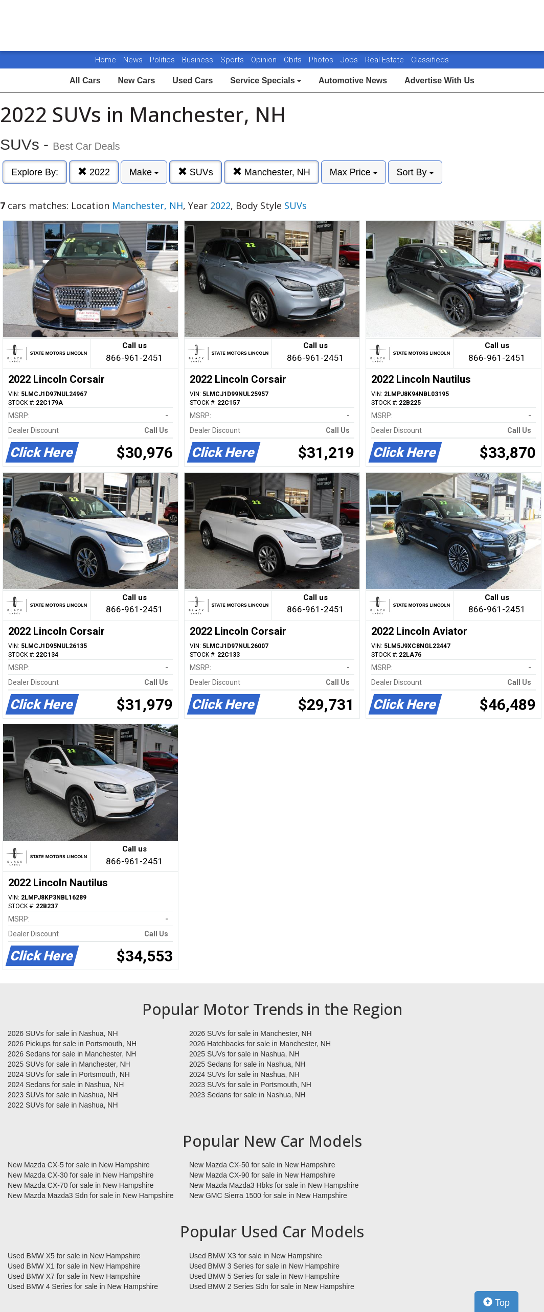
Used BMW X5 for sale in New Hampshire (74, 1256)
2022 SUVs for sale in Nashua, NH (63, 1105)
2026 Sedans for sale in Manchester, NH (72, 1054)
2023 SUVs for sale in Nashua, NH (63, 1095)
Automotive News (353, 80)
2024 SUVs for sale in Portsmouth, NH (69, 1074)
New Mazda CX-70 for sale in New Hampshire (81, 1185)
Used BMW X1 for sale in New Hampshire (74, 1266)
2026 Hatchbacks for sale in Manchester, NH (260, 1044)
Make (143, 172)
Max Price (353, 172)
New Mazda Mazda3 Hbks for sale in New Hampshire (273, 1185)
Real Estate (385, 59)
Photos (322, 59)
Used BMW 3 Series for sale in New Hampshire (264, 1266)
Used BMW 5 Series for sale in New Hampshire (264, 1276)
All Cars (85, 80)
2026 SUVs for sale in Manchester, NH (250, 1033)
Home (105, 59)
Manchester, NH (271, 172)
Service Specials (265, 80)
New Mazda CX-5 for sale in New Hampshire (79, 1165)
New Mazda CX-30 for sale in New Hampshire (81, 1175)
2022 (94, 172)
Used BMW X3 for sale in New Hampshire (255, 1256)
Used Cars (192, 80)
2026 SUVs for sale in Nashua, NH (63, 1033)
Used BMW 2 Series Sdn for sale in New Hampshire (271, 1286)
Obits (294, 59)
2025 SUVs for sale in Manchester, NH (69, 1064)
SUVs (195, 172)
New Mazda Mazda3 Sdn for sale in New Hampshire (90, 1195)
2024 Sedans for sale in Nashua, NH (66, 1084)
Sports (233, 59)
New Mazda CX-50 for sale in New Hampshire (262, 1165)
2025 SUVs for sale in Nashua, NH (244, 1054)
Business (198, 59)
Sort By (415, 172)
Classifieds (430, 59)
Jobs (350, 59)
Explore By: (34, 172)
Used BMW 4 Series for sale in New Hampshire (83, 1286)
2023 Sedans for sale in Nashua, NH (247, 1095)
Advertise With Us (439, 80)
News (133, 59)
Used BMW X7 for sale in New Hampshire (74, 1276)
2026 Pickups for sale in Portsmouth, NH (72, 1044)
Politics (162, 59)
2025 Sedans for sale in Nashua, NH (247, 1064)
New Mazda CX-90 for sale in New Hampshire (262, 1175)
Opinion (265, 59)
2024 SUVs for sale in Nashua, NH (244, 1074)
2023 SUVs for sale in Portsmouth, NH (250, 1084)
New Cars (136, 80)
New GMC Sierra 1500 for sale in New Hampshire (268, 1195)
